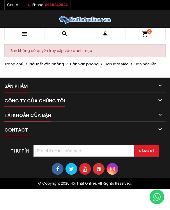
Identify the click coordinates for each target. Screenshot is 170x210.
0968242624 (56, 4)
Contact (14, 4)
